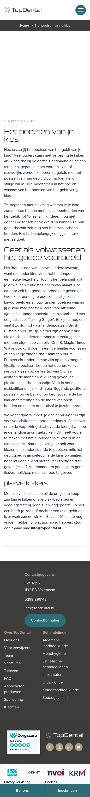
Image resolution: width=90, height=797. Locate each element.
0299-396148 (35, 599)
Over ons (11, 640)
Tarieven (11, 670)
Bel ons (22, 790)
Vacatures (12, 663)
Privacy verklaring (17, 782)
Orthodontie (52, 682)
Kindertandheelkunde (60, 690)
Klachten (11, 707)
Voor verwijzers (17, 647)
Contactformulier (45, 620)
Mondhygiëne (54, 653)
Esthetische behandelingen (55, 664)
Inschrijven (67, 790)
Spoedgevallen (55, 697)
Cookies (51, 782)
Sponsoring (13, 699)
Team (8, 655)
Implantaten (52, 674)
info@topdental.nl (46, 528)
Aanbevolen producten (14, 689)
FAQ (7, 678)
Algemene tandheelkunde (55, 643)
